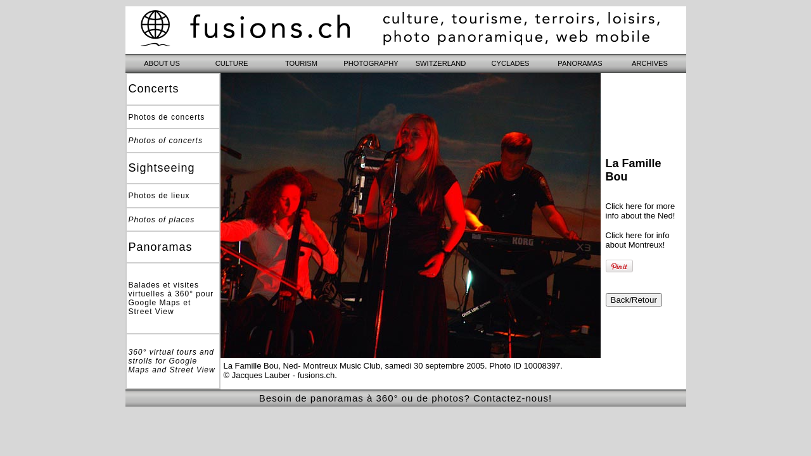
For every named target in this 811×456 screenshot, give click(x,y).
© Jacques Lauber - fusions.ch (279, 375)
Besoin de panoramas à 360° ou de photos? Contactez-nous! (405, 398)
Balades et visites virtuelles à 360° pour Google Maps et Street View (171, 298)
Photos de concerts (167, 117)
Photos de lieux (159, 195)
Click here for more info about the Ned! (640, 210)
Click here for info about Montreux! (638, 240)
